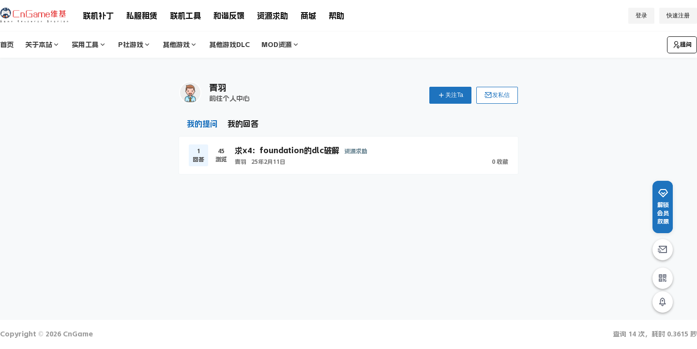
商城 (308, 15)
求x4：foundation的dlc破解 (287, 150)
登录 (641, 15)
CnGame (77, 334)
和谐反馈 (228, 15)
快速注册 (678, 15)
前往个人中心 (229, 98)
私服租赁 (141, 15)
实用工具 (89, 45)
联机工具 (185, 15)
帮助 (336, 15)
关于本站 (42, 45)
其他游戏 (180, 45)
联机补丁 (98, 15)
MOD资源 (280, 45)
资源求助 (272, 15)
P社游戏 (134, 45)
